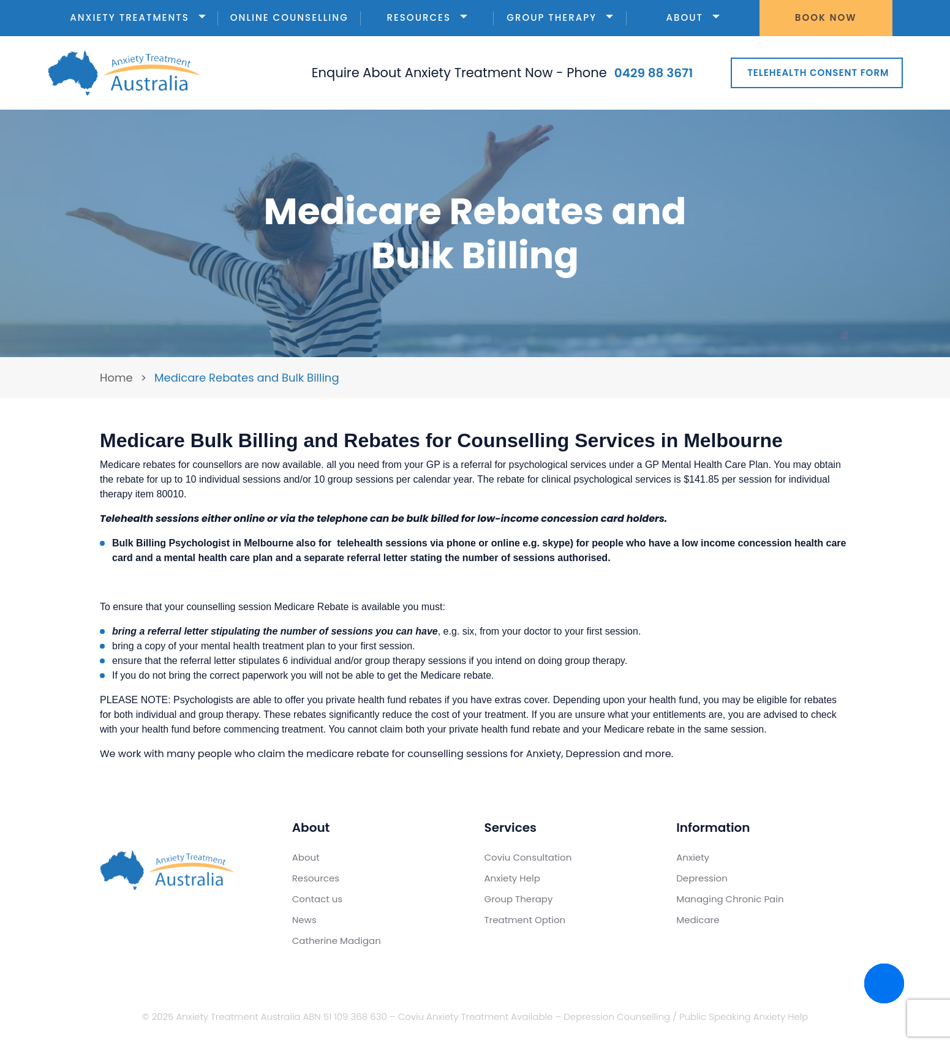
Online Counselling (289, 17)
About (692, 17)
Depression (702, 878)
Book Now (826, 17)
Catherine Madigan (336, 940)
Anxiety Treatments (138, 17)
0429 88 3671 (653, 72)
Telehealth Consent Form (818, 72)
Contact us (317, 898)
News (304, 919)
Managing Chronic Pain (729, 898)
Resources (426, 17)
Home (116, 377)
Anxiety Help (512, 878)
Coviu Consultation (528, 857)
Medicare (697, 919)
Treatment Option (525, 919)
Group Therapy (560, 17)
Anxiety (692, 857)
